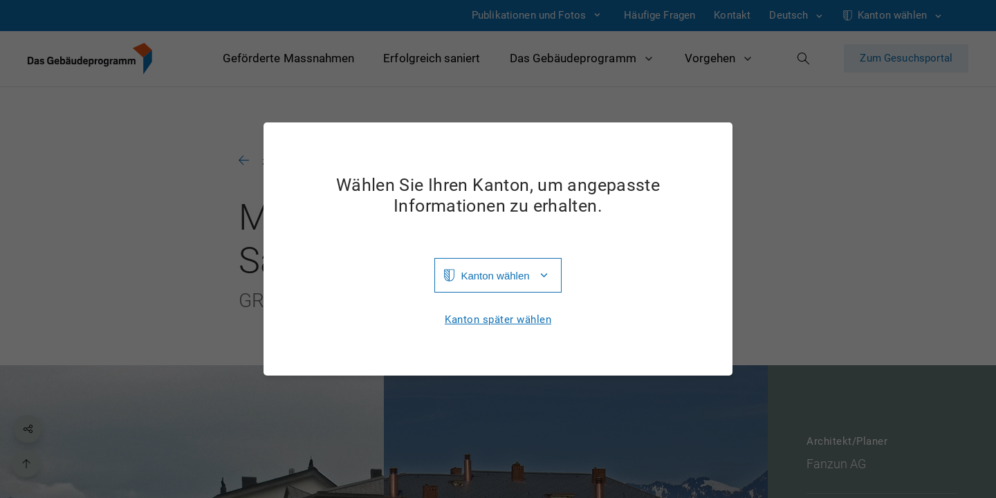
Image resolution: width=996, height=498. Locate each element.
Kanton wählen (495, 276)
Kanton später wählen (498, 320)
